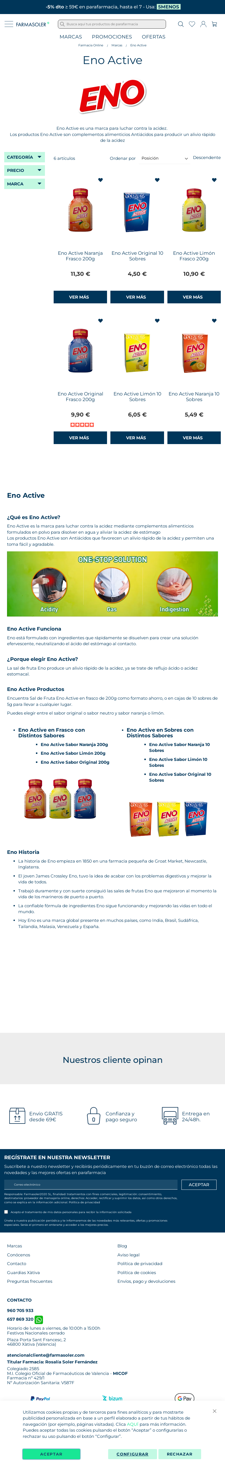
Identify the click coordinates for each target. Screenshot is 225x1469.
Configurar (133, 1454)
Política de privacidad (84, 1202)
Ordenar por (123, 158)
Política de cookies (136, 1272)
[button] (101, 180)
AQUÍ (132, 1424)
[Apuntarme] (199, 1185)
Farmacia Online (90, 45)
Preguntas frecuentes (29, 1281)
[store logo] (32, 24)
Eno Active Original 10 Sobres (137, 255)
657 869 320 (25, 1319)
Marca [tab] (15, 184)
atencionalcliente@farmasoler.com (46, 1355)
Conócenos (18, 1254)
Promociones (112, 37)
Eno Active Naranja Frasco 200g (80, 255)
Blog (122, 1246)
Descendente (207, 157)
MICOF (120, 1373)
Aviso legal (128, 1254)
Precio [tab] (15, 170)
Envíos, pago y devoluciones (146, 1281)
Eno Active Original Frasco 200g (80, 396)
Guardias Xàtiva (23, 1272)
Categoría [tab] (20, 157)
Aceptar (51, 1454)
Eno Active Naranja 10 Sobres (194, 396)
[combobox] (112, 24)
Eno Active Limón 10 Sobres (137, 396)
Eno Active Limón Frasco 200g (194, 255)
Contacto (16, 1263)
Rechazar (180, 1454)
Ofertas (153, 37)
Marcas (71, 37)
